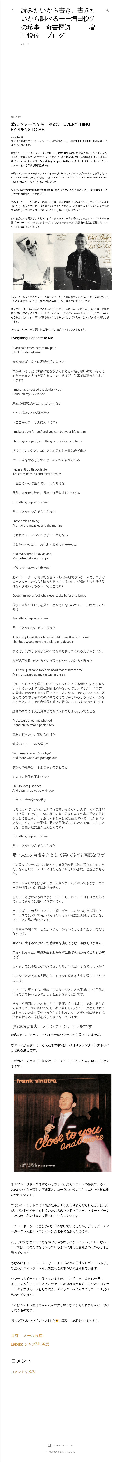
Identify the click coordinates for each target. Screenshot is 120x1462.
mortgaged (25, 674)
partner (22, 558)
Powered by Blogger (60, 1445)
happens (34, 502)
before (68, 595)
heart (30, 637)
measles (34, 525)
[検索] (107, 9)
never (18, 521)
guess (18, 469)
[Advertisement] (60, 83)
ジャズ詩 (32, 1344)
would (30, 641)
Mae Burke (70, 1452)
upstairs (61, 441)
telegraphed (26, 720)
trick (50, 641)
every (22, 554)
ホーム (26, 44)
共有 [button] (14, 1336)
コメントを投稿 (23, 1372)
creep (31, 348)
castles (48, 674)
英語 (45, 1344)
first (19, 637)
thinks (69, 670)
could (56, 637)
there (22, 758)
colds (33, 474)
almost (29, 352)
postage (46, 758)
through (36, 469)
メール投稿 (32, 1336)
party (34, 441)
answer (24, 753)
